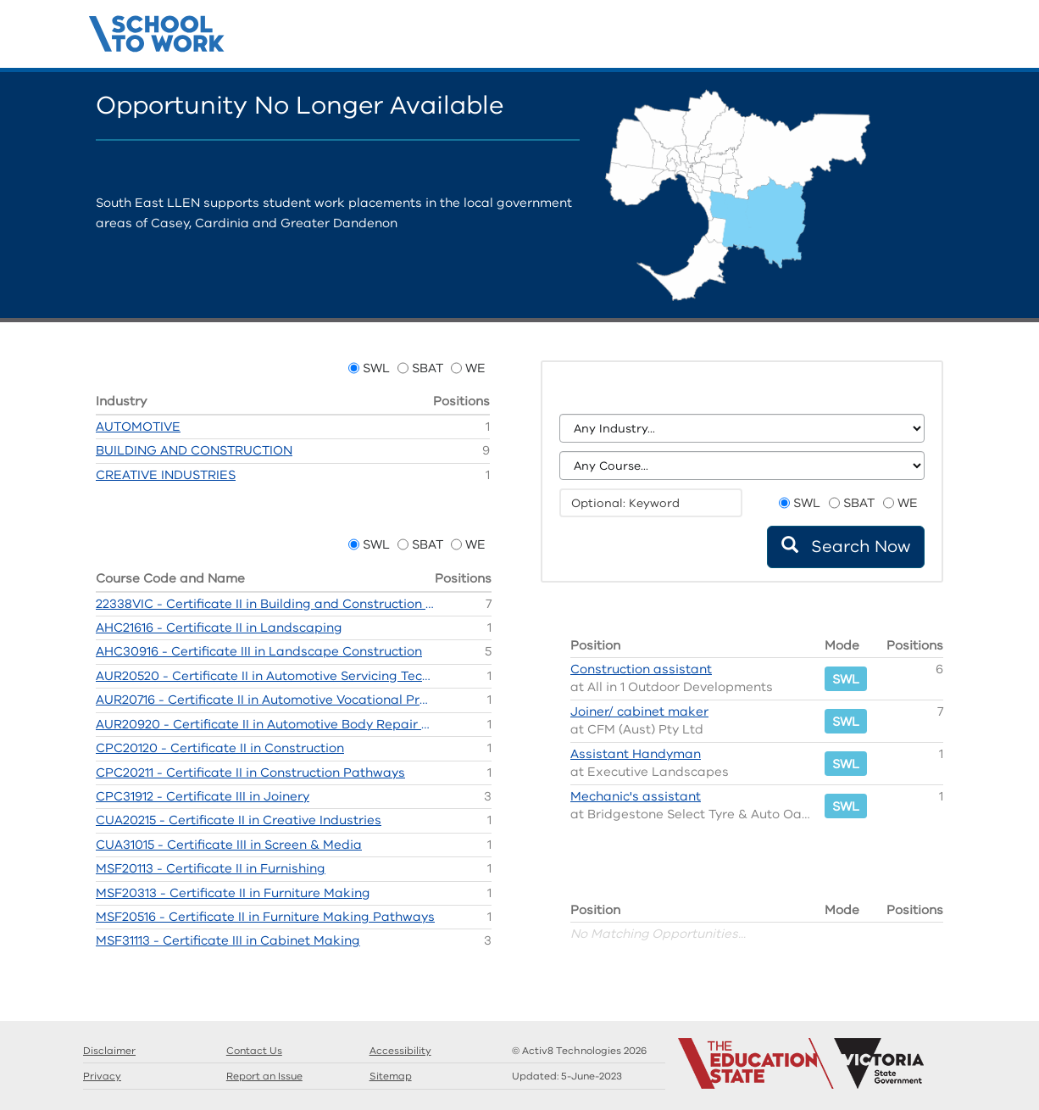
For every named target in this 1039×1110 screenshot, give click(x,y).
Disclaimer (109, 1050)
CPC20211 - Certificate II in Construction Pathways (250, 772)
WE (475, 368)
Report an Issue (264, 1076)
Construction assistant (641, 669)
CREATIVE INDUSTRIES (166, 474)
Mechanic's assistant (635, 796)
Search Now (845, 546)
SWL (376, 368)
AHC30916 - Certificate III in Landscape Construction (259, 651)
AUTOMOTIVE (138, 426)
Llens (918, 38)
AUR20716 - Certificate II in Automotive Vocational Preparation (265, 699)
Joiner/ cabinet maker (639, 711)
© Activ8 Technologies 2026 (579, 1050)
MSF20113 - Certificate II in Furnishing (210, 868)
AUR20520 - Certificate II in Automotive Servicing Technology (265, 675)
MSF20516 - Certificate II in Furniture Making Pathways (265, 916)
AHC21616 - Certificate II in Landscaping (219, 627)
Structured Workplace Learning (157, 31)
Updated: (567, 1076)
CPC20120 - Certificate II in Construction (220, 747)
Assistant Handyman (635, 753)
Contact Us (943, 38)
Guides (892, 38)
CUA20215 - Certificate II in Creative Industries (238, 820)
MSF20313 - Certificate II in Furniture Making (233, 892)
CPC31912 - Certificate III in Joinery (202, 796)
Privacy (102, 1076)
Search (867, 38)
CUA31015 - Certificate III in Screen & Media (229, 844)
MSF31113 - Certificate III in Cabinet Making (228, 940)
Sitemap (390, 1076)
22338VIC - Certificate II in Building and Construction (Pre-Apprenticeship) (265, 603)
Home (841, 38)
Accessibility (400, 1050)
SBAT (427, 368)
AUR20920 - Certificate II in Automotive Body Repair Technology (265, 724)
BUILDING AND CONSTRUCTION (194, 450)
